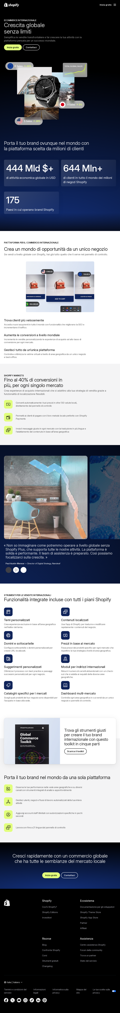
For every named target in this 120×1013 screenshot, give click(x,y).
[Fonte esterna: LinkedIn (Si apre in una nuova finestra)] (38, 1000)
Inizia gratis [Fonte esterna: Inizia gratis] (106, 4)
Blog (44, 944)
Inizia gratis (13, 47)
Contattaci (31, 47)
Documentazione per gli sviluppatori (97, 907)
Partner (83, 923)
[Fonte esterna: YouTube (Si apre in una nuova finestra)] (19, 1000)
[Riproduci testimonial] (16, 570)
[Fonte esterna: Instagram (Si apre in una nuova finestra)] (25, 1000)
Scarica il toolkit (75, 751)
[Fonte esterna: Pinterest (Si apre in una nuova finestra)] (44, 1000)
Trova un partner (88, 955)
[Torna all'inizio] (7, 902)
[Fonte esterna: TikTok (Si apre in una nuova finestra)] (32, 1000)
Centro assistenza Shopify (93, 944)
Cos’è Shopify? (49, 907)
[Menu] (115, 5)
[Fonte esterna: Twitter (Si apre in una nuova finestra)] (12, 1000)
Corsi (44, 955)
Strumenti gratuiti (50, 960)
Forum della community (91, 950)
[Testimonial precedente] (8, 570)
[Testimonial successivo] (23, 570)
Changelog (47, 966)
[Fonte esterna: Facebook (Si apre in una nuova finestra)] (6, 1000)
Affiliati (83, 928)
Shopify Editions (50, 912)
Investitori (47, 917)
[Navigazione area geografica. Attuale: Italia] (13, 982)
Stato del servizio (88, 960)
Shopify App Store (89, 917)
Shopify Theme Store (90, 912)
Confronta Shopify (51, 950)
